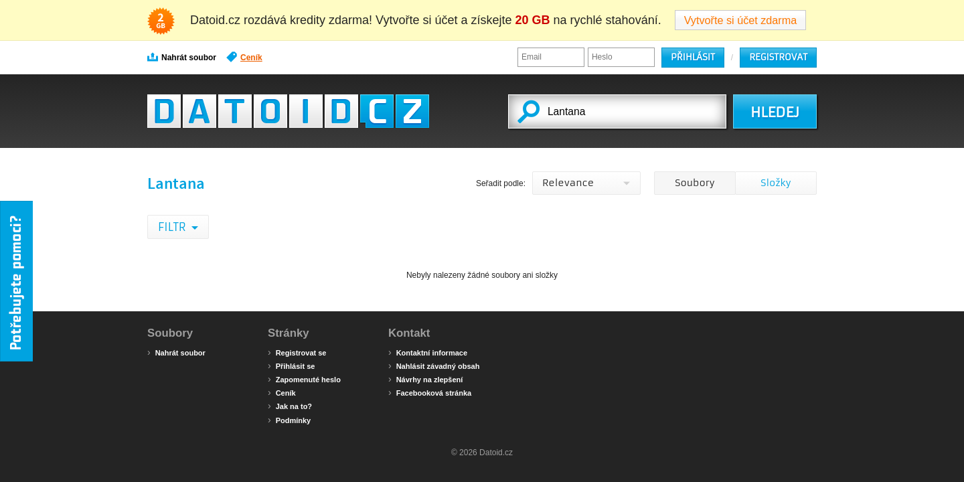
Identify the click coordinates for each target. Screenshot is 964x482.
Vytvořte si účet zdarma (740, 20)
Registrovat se (297, 352)
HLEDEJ (774, 112)
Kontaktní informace (427, 352)
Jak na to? (290, 405)
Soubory (694, 183)
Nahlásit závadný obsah (433, 365)
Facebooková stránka (429, 392)
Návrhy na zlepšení (425, 379)
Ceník (244, 57)
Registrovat (778, 57)
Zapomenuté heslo (304, 379)
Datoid (288, 111)
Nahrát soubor (181, 57)
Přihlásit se (291, 365)
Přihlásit (693, 57)
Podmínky (289, 419)
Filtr (173, 227)
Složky (775, 183)
